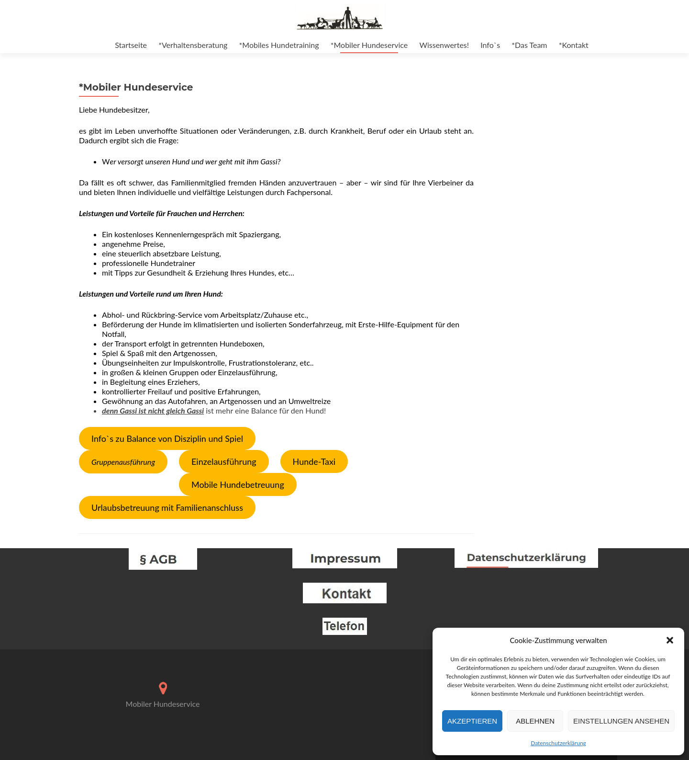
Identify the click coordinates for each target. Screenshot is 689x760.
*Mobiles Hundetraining (279, 44)
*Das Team (529, 44)
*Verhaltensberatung (192, 44)
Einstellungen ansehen (621, 721)
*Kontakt (574, 44)
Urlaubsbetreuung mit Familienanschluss (167, 507)
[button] (670, 640)
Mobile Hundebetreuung (237, 484)
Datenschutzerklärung (558, 743)
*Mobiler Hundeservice (369, 44)
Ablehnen (535, 721)
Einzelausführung (223, 461)
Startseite (131, 44)
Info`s (490, 44)
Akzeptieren (472, 721)
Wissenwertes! (444, 44)
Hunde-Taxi (314, 461)
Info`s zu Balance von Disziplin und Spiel (167, 438)
